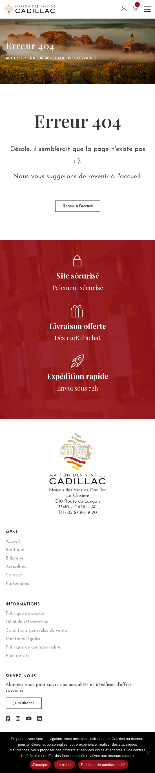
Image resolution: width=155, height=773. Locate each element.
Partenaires (17, 584)
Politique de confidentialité (33, 647)
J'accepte (40, 765)
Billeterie (14, 558)
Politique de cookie (25, 613)
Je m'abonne (23, 703)
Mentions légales (23, 639)
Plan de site (18, 656)
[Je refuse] (148, 752)
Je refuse (64, 765)
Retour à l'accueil (78, 206)
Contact (14, 575)
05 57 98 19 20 (82, 513)
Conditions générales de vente (36, 630)
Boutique (15, 550)
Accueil (14, 58)
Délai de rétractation (27, 622)
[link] (8, 719)
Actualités (16, 567)
